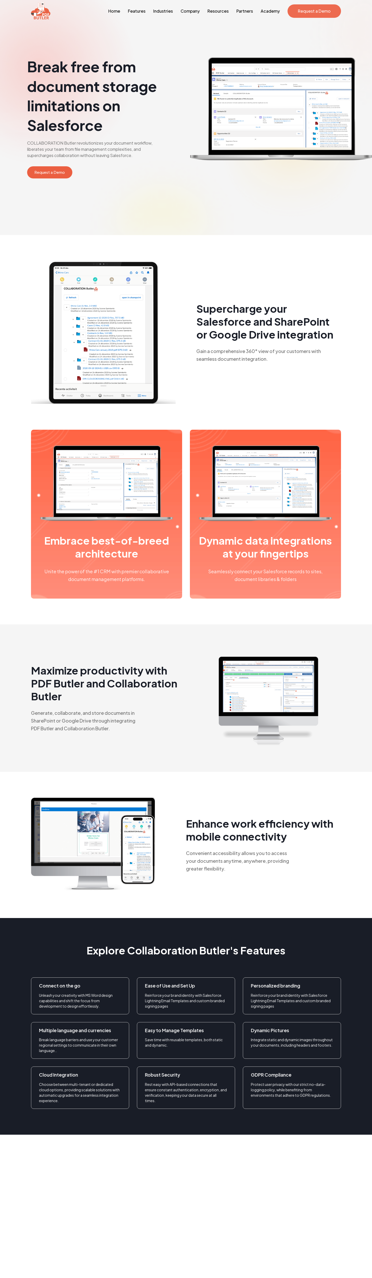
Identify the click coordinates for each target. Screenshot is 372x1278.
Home (114, 11)
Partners (244, 11)
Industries (163, 11)
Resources (218, 11)
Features (136, 11)
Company (190, 11)
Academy (270, 11)
